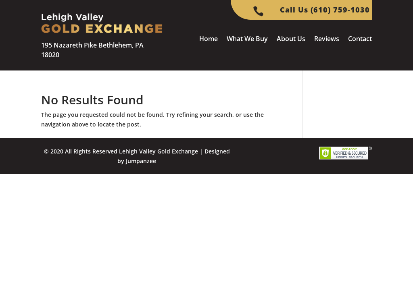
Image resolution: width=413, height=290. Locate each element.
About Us (291, 39)
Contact (360, 39)
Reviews (326, 39)
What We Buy (247, 39)
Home (208, 39)
